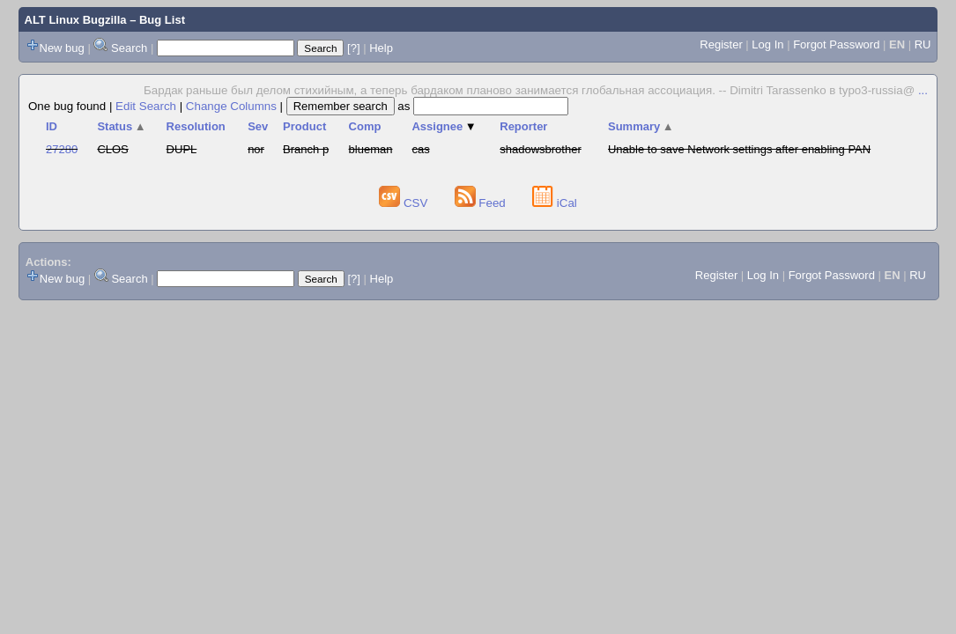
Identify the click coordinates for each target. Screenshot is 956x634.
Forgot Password (836, 44)
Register (721, 44)
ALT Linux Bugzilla (76, 19)
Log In (767, 44)
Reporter (523, 126)
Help (381, 48)
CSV (405, 203)
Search (129, 48)
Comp (365, 126)
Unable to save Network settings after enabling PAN (739, 149)
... (923, 90)
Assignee (443, 126)
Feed (482, 203)
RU (923, 44)
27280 (62, 149)
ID (51, 126)
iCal (554, 203)
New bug (62, 48)
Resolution (196, 126)
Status (121, 126)
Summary (641, 126)
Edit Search (145, 106)
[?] (353, 48)
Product (304, 126)
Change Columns (231, 106)
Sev (258, 126)
